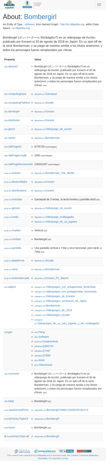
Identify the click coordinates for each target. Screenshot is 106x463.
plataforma (14, 260)
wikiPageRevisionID (17, 164)
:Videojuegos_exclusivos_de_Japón (60, 300)
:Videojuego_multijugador (54, 216)
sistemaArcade (16, 278)
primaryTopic (16, 436)
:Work (39, 360)
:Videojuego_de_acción (53, 129)
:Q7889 (42, 355)
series (9, 137)
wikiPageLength (15, 155)
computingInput (15, 93)
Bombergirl (40, 17)
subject (10, 286)
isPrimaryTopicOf (16, 418)
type (8, 332)
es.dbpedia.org (21, 28)
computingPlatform (17, 102)
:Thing (39, 332)
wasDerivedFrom (16, 409)
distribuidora (15, 190)
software (29, 24)
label (9, 401)
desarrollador (15, 181)
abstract (11, 66)
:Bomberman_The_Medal (54, 172)
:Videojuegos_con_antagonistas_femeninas (65, 286)
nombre (12, 239)
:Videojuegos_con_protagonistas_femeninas (65, 291)
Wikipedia (41, 455)
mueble (12, 230)
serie (11, 269)
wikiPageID (12, 146)
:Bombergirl (46, 418)
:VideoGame (43, 364)
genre (9, 129)
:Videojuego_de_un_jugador (55, 221)
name (9, 427)
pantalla (12, 247)
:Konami (44, 111)
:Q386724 (43, 346)
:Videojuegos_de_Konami (54, 296)
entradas (13, 199)
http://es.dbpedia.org (72, 24)
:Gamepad (45, 93)
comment (11, 373)
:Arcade (44, 102)
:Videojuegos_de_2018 (53, 310)
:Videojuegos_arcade (52, 314)
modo (11, 216)
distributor (12, 120)
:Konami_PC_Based (51, 278)
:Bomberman (47, 137)
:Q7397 (42, 350)
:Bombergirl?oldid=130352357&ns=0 (61, 409)
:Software (41, 336)
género (12, 208)
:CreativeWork (46, 341)
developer (12, 111)
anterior (12, 172)
